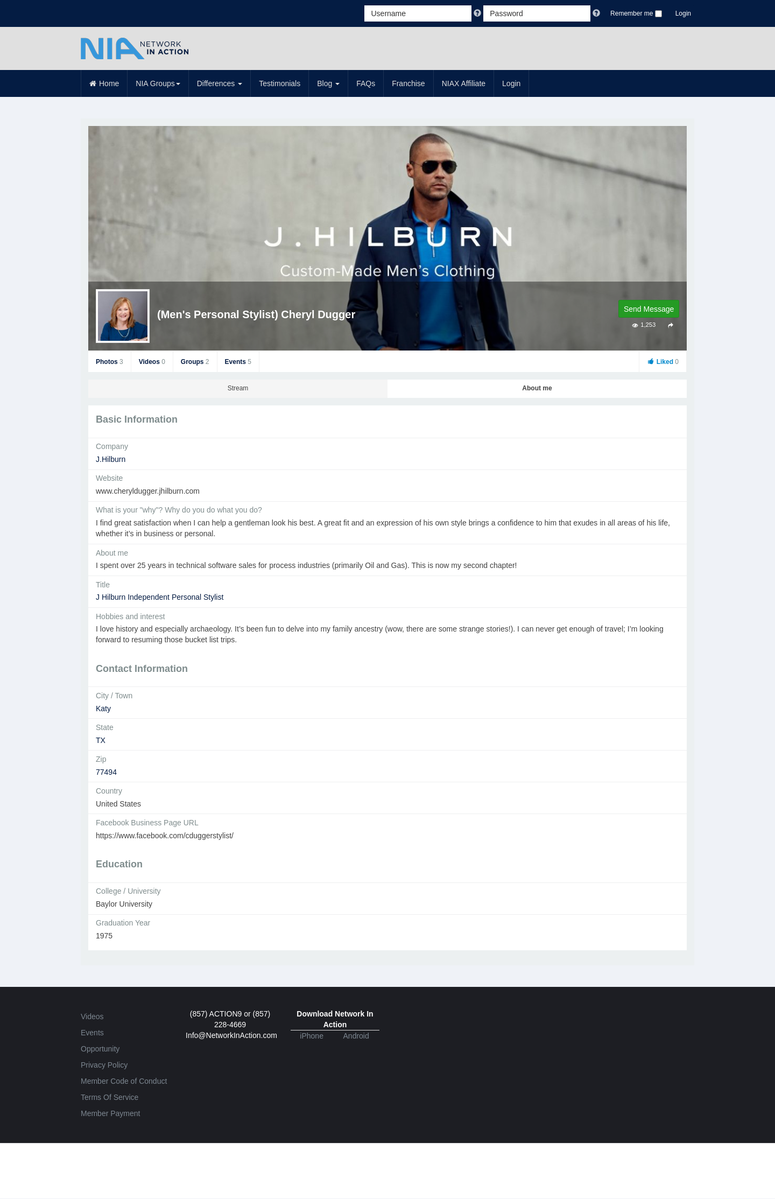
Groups (195, 362)
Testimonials (279, 83)
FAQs (365, 83)
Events (238, 362)
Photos (109, 362)
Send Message (649, 309)
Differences (219, 83)
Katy (103, 708)
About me (537, 388)
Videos (152, 362)
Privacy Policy (104, 1065)
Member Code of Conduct (124, 1081)
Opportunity (100, 1048)
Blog (328, 83)
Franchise (408, 83)
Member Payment (110, 1113)
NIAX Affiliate (463, 83)
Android (356, 1036)
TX (100, 740)
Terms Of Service (109, 1097)
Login (683, 13)
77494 (106, 772)
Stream (238, 388)
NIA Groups (158, 83)
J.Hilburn (110, 459)
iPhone (311, 1036)
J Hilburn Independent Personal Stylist (159, 597)
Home (104, 83)
